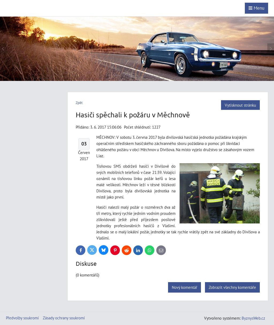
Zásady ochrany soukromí (64, 317)
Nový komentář (184, 287)
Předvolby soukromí (22, 317)
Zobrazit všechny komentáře (232, 287)
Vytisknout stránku (240, 105)
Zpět (79, 102)
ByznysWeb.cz (253, 318)
